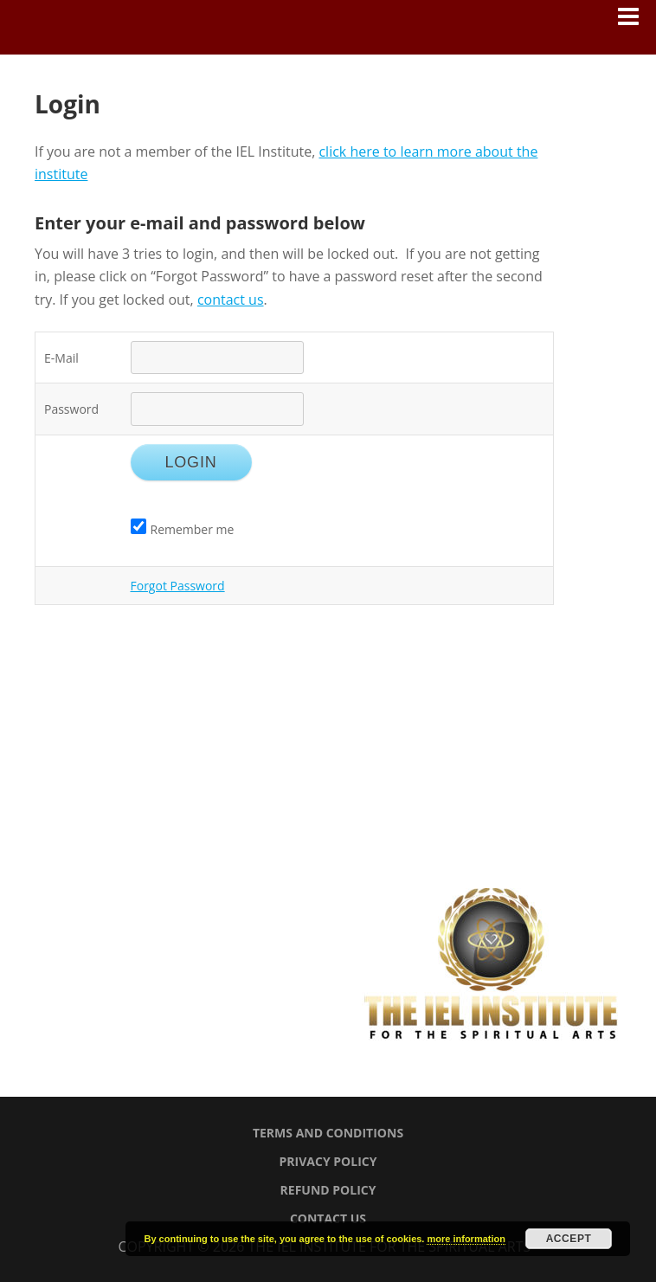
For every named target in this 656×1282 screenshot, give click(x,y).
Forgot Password (178, 585)
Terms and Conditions (328, 1132)
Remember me (183, 529)
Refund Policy (328, 1190)
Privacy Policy (328, 1161)
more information (466, 1239)
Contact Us (328, 1218)
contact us (230, 299)
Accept (569, 1239)
